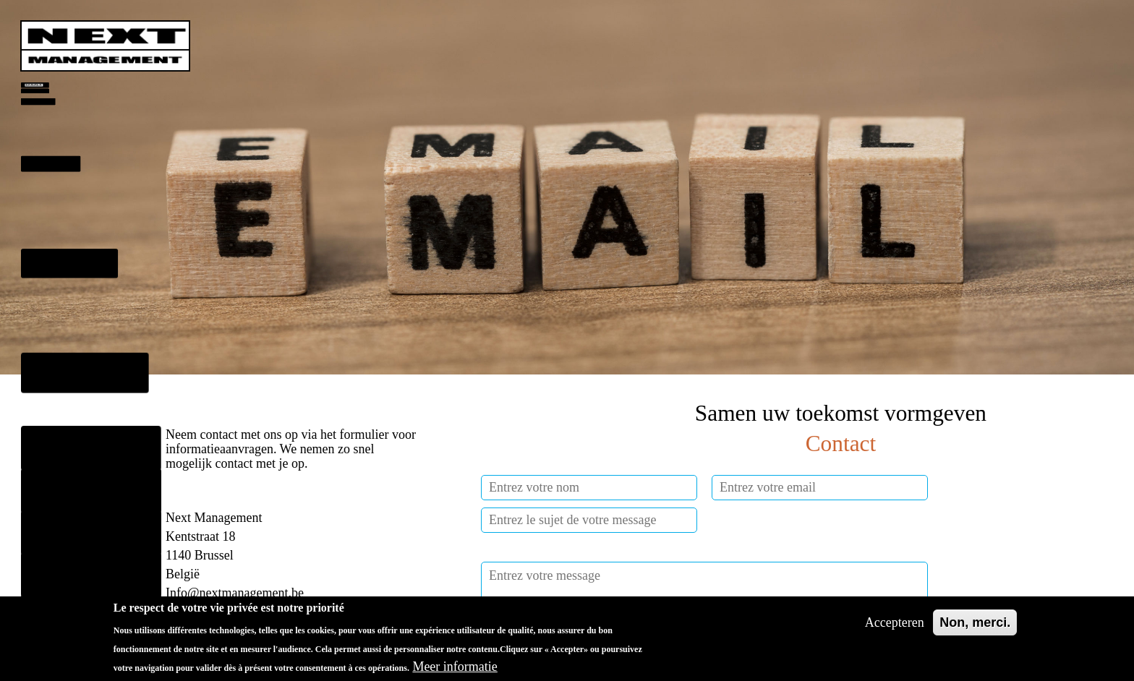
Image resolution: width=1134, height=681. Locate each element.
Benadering (53, 196)
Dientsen (38, 125)
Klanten (61, 407)
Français (63, 533)
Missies (56, 290)
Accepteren (894, 628)
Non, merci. (974, 628)
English (61, 575)
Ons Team (67, 363)
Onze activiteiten (85, 449)
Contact (61, 491)
